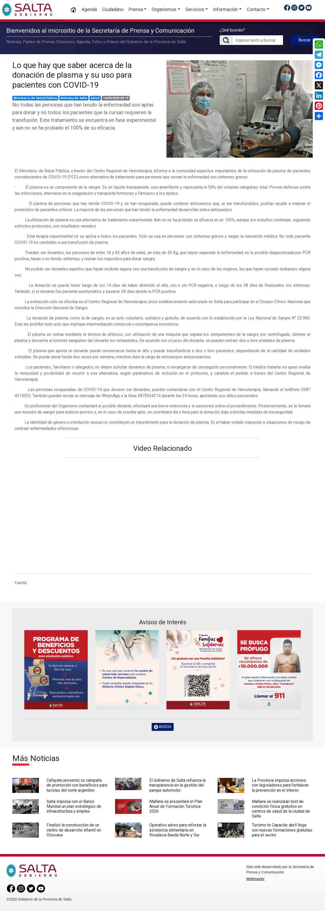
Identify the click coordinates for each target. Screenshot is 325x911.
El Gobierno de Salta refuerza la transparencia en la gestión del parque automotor (177, 785)
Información (225, 9)
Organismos (164, 9)
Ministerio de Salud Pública (35, 98)
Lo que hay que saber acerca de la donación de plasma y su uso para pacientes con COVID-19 (72, 75)
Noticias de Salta (74, 98)
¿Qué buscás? (232, 30)
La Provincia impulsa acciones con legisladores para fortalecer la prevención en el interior (280, 785)
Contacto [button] (256, 9)
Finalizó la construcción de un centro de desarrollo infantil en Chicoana (74, 830)
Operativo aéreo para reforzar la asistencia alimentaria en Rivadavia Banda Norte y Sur (177, 830)
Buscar (304, 40)
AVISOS (162, 727)
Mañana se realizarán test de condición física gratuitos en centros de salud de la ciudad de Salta (281, 809)
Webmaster (255, 879)
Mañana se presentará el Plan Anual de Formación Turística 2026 (175, 806)
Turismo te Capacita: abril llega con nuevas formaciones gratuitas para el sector (282, 830)
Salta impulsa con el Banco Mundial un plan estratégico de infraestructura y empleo (74, 806)
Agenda (89, 9)
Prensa (136, 9)
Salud (95, 98)
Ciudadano (113, 9)
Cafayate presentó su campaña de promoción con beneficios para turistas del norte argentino (77, 785)
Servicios (194, 9)
